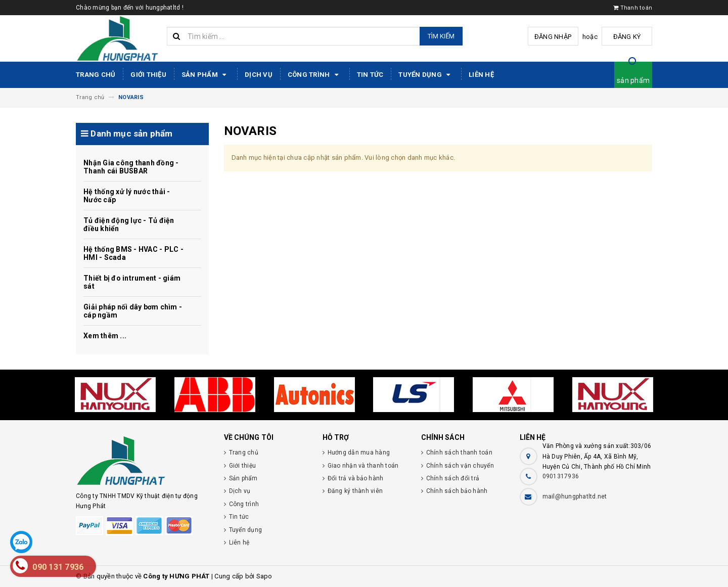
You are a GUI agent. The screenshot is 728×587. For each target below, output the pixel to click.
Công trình (315, 75)
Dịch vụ (258, 74)
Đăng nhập (552, 36)
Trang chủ (95, 74)
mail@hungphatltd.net (574, 496)
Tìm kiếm (441, 36)
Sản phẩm (205, 75)
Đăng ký (627, 36)
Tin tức (370, 74)
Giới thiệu (148, 74)
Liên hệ (481, 74)
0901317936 (560, 476)
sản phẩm (633, 80)
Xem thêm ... (104, 336)
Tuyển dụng (425, 75)
